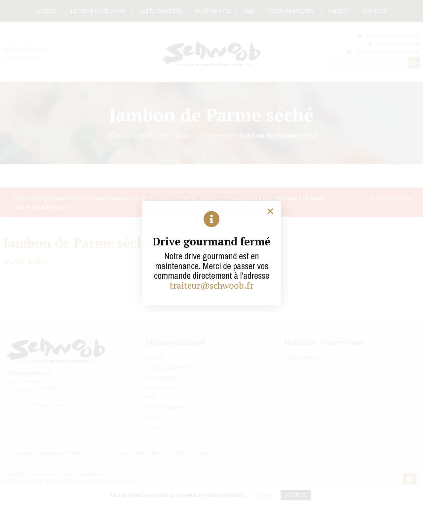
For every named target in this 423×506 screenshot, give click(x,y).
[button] (270, 211)
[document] (211, 253)
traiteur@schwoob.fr (211, 285)
